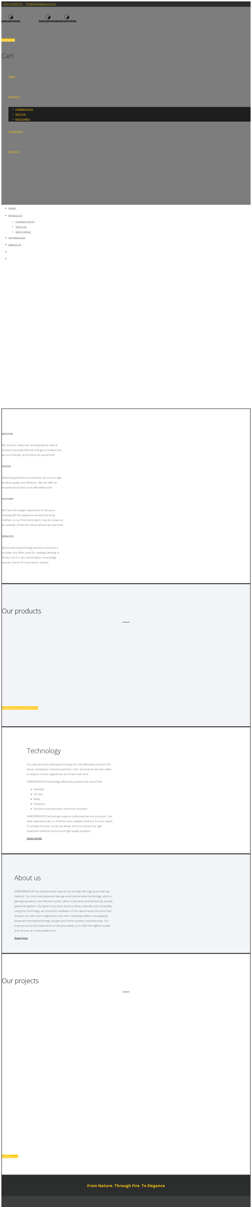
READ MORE (34, 838)
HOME (11, 76)
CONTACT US (8, 40)
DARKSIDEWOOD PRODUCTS (20, 708)
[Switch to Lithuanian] (10, 171)
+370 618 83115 (12, 4)
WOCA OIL (20, 114)
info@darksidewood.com (41, 4)
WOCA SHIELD (22, 119)
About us (13, 151)
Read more (21, 938)
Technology (15, 131)
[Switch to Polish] (10, 192)
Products (14, 96)
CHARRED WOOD (24, 109)
